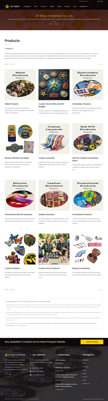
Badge (62, 323)
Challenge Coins (56, 323)
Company (28, 6)
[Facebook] (5, 374)
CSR (36, 6)
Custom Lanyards (46, 158)
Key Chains (44, 323)
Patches (34, 323)
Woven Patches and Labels (17, 158)
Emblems (73, 323)
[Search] (88, 1)
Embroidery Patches (85, 323)
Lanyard (30, 323)
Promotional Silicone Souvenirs (18, 214)
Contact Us (84, 6)
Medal (48, 323)
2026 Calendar (60, 360)
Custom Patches (12, 268)
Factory (68, 6)
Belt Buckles (78, 323)
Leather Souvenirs (47, 214)
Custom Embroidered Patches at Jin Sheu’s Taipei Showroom (66, 376)
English (101, 1)
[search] (80, 1)
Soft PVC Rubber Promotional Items (85, 159)
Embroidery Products (81, 104)
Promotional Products (82, 214)
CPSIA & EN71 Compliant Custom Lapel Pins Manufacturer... (66, 385)
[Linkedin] (10, 374)
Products (44, 6)
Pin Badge (39, 323)
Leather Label (93, 323)
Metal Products (11, 104)
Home (50, 24)
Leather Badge (67, 323)
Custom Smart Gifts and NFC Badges (51, 105)
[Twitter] (7, 374)
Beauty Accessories (81, 268)
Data (60, 6)
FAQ (75, 6)
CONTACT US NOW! (92, 342)
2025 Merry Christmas (62, 367)
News (52, 6)
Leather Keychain (10, 325)
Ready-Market (99, 398)
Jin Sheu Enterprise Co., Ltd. (21, 398)
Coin (51, 323)
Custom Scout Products (49, 268)
